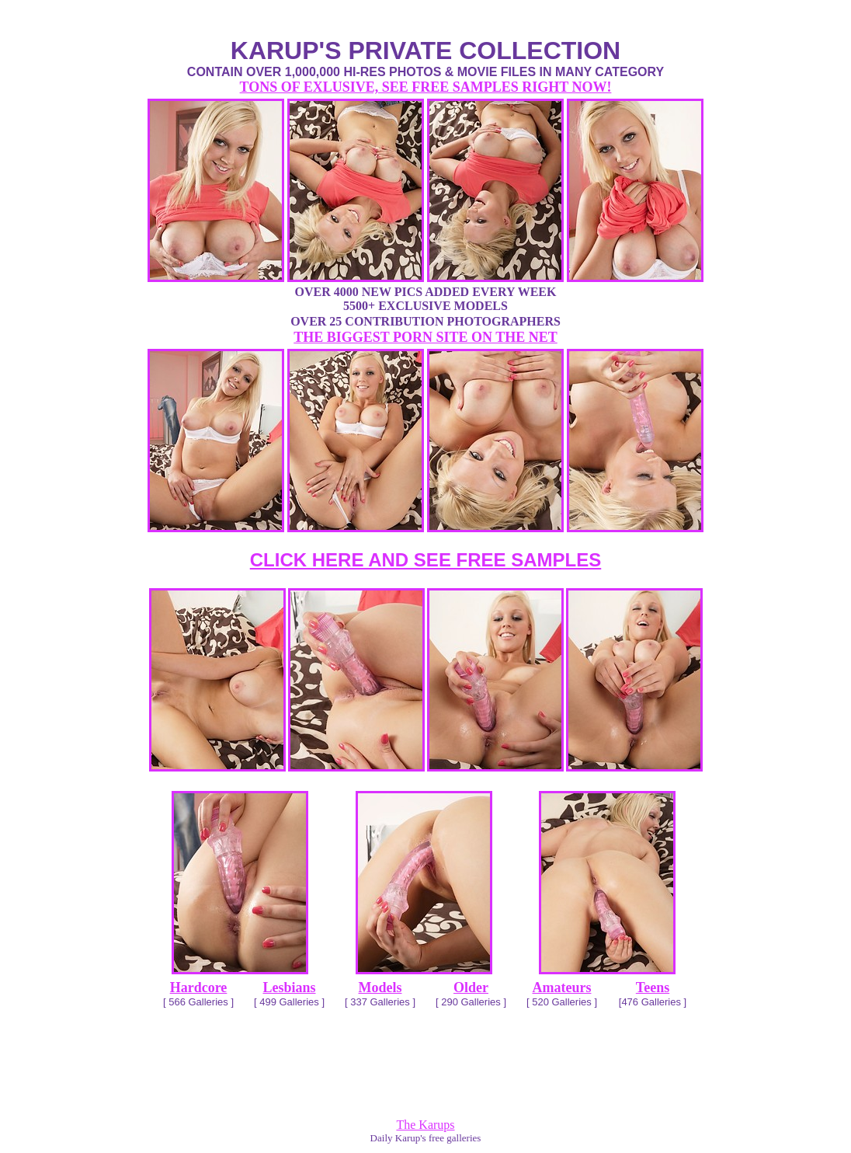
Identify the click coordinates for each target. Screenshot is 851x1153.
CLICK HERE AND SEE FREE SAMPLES (426, 559)
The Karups (425, 1124)
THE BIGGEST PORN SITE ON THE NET (425, 337)
